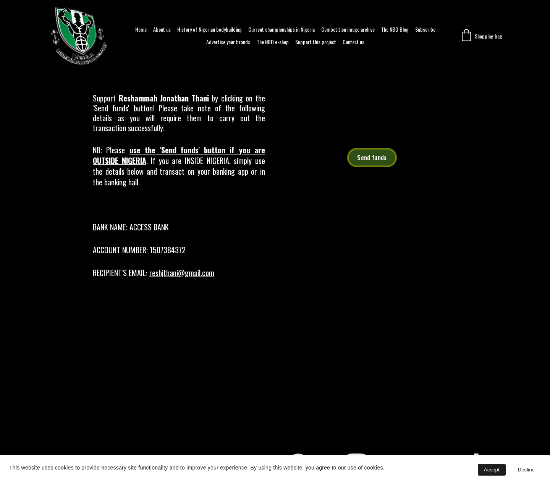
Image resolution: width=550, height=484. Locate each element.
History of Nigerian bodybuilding (209, 29)
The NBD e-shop (273, 42)
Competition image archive (348, 29)
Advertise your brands (228, 42)
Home (141, 29)
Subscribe (425, 29)
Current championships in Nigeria (281, 29)
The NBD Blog (395, 29)
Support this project (315, 42)
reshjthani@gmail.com (181, 272)
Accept (492, 470)
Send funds (372, 157)
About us (162, 29)
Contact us (353, 42)
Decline (526, 470)
